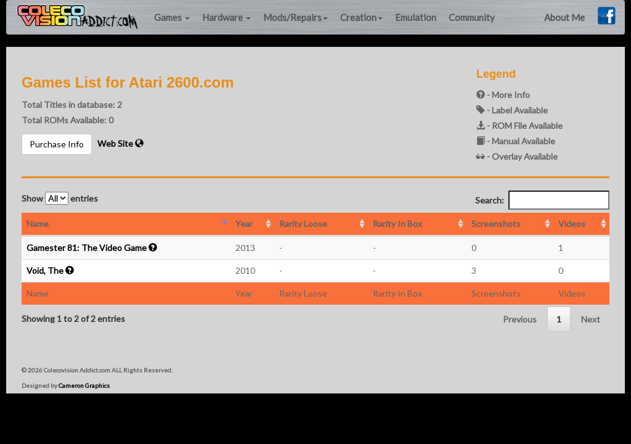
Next (590, 319)
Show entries (60, 198)
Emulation (415, 17)
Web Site (120, 143)
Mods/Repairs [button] (295, 17)
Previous (520, 319)
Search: (542, 200)
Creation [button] (361, 17)
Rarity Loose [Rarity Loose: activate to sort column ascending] (303, 223)
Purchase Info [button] (57, 144)
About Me (564, 17)
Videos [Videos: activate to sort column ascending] (571, 223)
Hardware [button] (226, 17)
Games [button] (172, 17)
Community (472, 17)
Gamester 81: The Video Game (86, 247)
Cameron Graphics (84, 385)
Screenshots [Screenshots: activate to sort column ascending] (496, 223)
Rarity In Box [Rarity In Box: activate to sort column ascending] (397, 223)
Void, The (44, 270)
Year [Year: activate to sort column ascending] (244, 223)
